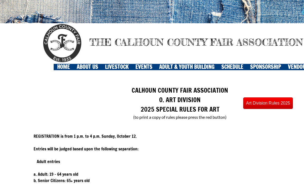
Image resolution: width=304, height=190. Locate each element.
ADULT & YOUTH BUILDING (186, 67)
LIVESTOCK (116, 67)
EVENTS (143, 67)
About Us (87, 67)
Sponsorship (265, 67)
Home (63, 67)
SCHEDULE (232, 67)
